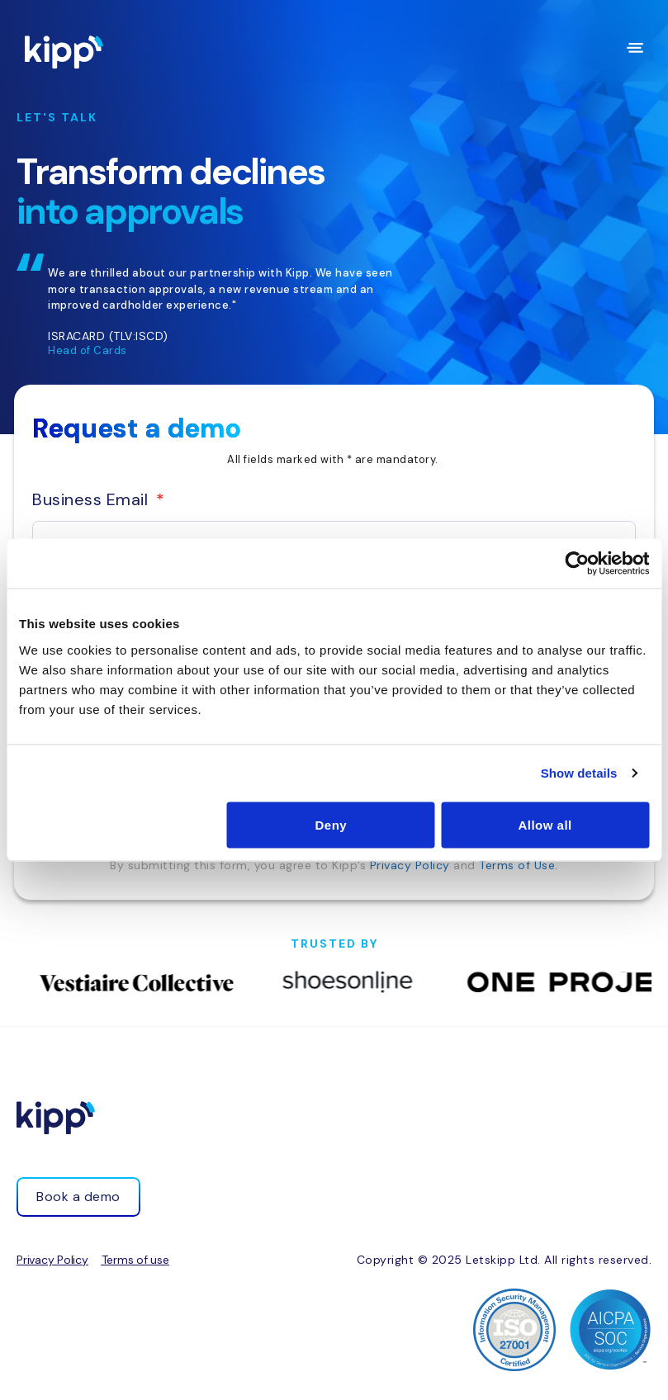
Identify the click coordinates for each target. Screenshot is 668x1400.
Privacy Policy (410, 865)
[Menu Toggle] (635, 48)
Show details (579, 773)
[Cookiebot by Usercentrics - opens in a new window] (577, 563)
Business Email (92, 499)
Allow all (544, 824)
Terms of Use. (518, 865)
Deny (331, 824)
